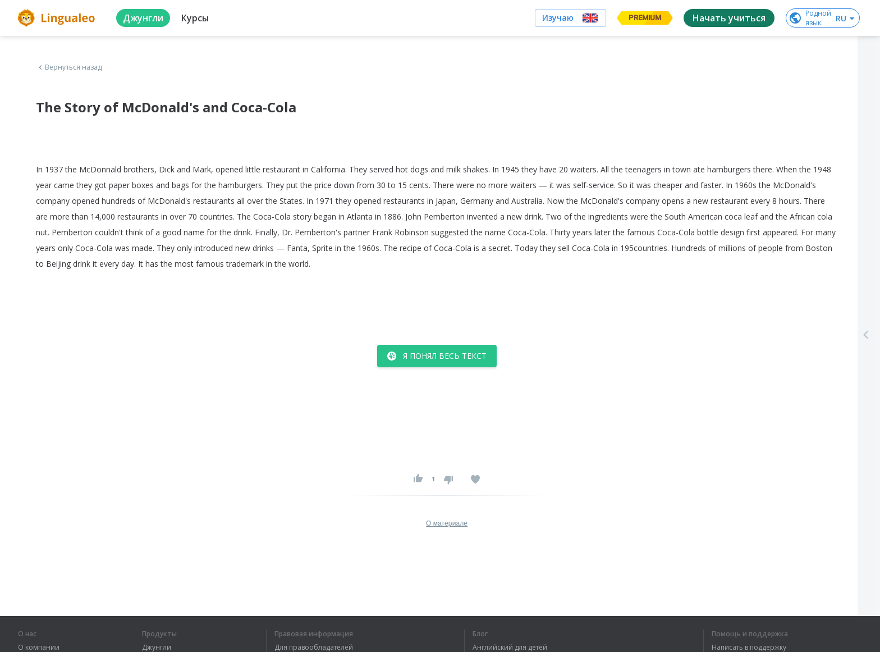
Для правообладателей (313, 647)
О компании (38, 647)
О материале (446, 523)
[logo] (58, 18)
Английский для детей (510, 647)
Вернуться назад (69, 67)
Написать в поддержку (749, 647)
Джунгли (156, 647)
